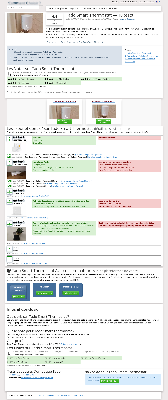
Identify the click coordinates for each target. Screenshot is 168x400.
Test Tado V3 (13, 374)
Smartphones (61, 8)
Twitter (82, 395)
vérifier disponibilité (44, 293)
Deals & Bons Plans (128, 1)
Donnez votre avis (109, 381)
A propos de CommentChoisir (47, 395)
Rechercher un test (69, 395)
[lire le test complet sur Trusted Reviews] (76, 181)
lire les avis (18, 296)
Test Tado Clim (27, 374)
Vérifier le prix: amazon (70, 344)
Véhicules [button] (113, 8)
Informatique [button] (89, 8)
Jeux (51, 8)
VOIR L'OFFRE (64, 121)
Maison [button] (102, 8)
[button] (158, 1)
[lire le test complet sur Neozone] (34, 263)
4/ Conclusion (130, 61)
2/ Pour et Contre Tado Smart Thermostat (141, 56)
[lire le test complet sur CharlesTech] (35, 196)
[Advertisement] (143, 81)
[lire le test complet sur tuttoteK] (33, 243)
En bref (14, 49)
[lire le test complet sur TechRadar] (34, 218)
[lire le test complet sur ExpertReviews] (90, 154)
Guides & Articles (146, 1)
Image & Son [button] (74, 8)
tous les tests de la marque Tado (37, 377)
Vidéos (115, 1)
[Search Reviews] (23, 7)
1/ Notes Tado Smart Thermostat (138, 53)
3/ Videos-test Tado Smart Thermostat (140, 59)
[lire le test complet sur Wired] (32, 253)
